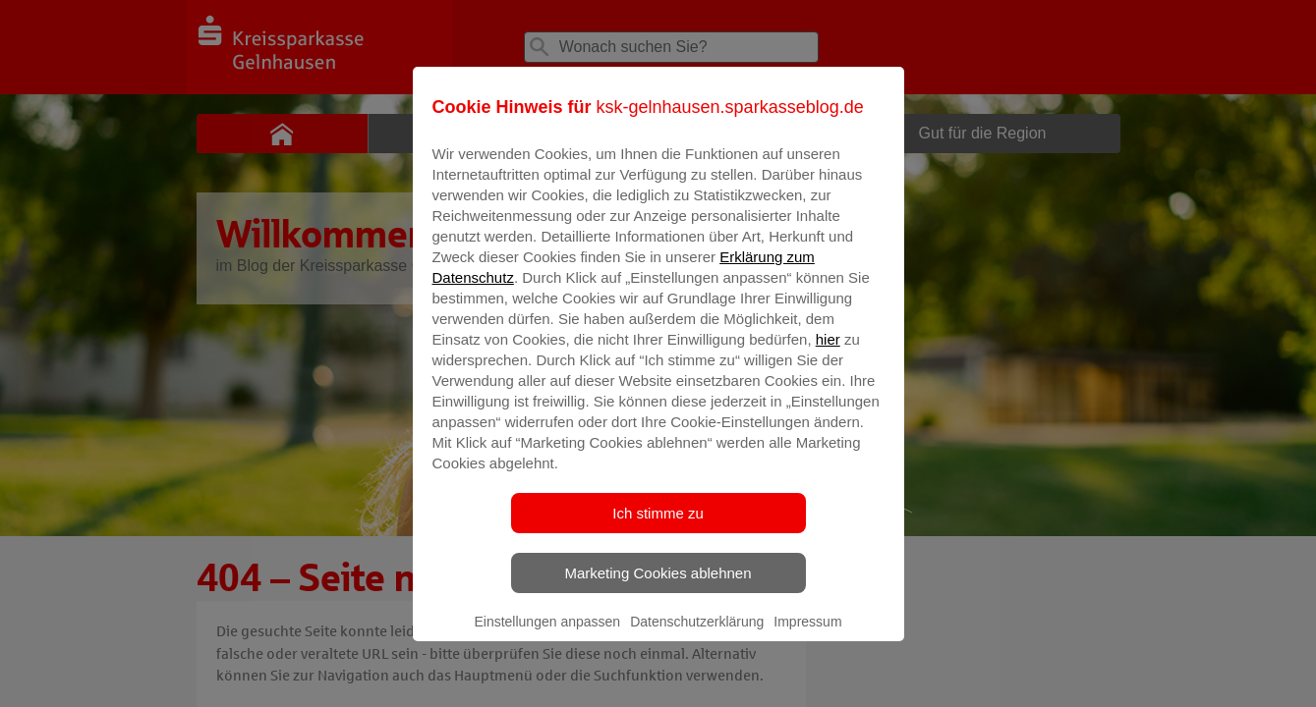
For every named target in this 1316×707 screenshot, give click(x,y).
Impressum (807, 635)
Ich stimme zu (658, 526)
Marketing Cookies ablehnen (657, 586)
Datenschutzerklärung (697, 635)
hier (828, 353)
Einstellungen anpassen (547, 635)
